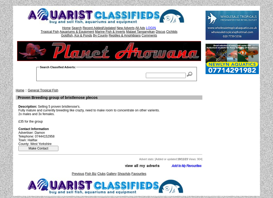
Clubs (101, 174)
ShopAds (124, 174)
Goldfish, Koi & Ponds (76, 35)
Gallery (111, 174)
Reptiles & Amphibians (125, 35)
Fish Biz (91, 174)
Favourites (138, 174)
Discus (160, 32)
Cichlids (171, 32)
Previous (78, 174)
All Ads (140, 28)
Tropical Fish (50, 32)
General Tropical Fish (43, 90)
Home (66, 28)
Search (77, 28)
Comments (149, 35)
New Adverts (125, 28)
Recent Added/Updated (99, 28)
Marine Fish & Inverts (110, 32)
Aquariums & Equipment (76, 32)
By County (100, 35)
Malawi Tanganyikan (140, 32)
